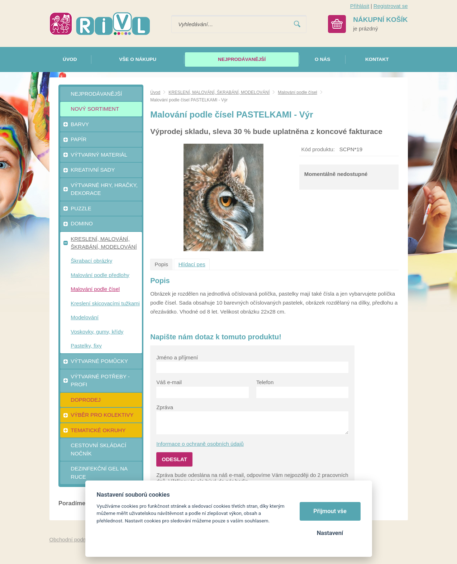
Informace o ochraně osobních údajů (200, 444)
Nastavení (330, 533)
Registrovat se (390, 6)
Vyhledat (297, 24)
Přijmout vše (330, 511)
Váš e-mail (169, 382)
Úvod (155, 92)
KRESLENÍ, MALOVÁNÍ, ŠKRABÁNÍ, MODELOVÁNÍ (219, 92)
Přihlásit (359, 6)
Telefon (264, 382)
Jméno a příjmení (177, 357)
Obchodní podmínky (73, 539)
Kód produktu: (317, 149)
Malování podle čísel (297, 92)
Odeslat (174, 459)
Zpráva (164, 407)
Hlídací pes (191, 264)
